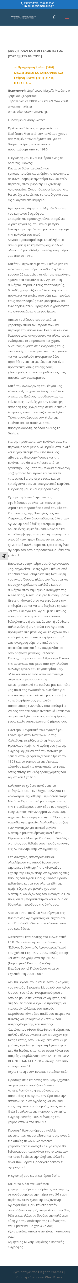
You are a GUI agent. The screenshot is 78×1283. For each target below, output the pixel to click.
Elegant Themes (50, 1272)
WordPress (53, 1277)
